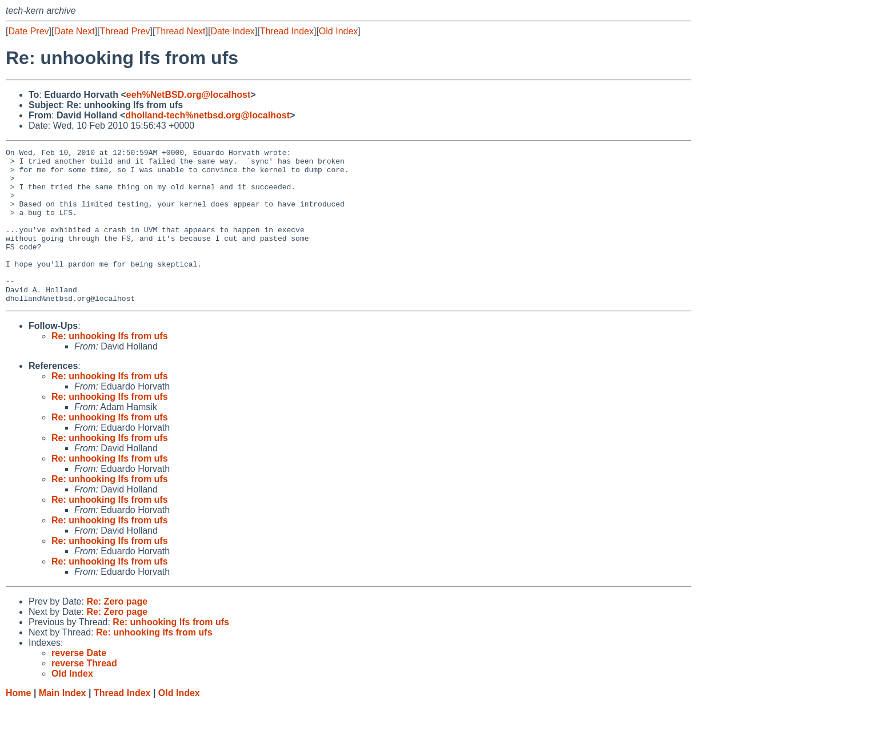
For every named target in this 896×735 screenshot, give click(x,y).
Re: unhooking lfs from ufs (109, 367)
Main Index (62, 724)
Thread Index (287, 31)
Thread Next (180, 31)
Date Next (74, 31)
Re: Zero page (116, 632)
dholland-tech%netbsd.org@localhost (207, 115)
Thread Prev (125, 31)
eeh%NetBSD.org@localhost (188, 95)
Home (18, 724)
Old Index (338, 31)
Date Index (232, 31)
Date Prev (28, 31)
